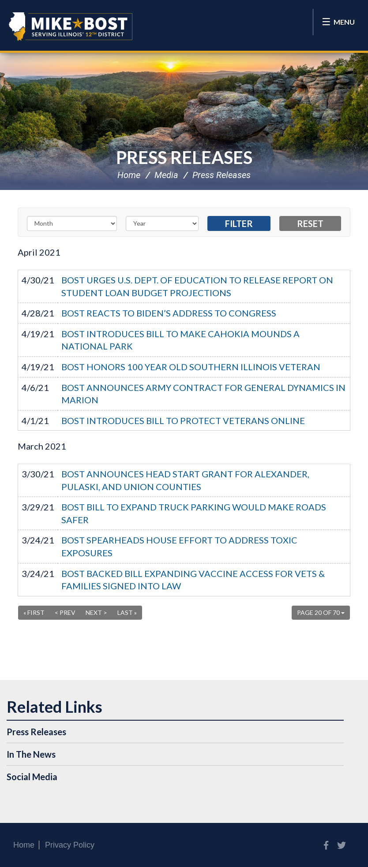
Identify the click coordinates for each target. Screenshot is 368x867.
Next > (96, 612)
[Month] (72, 223)
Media (166, 175)
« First (34, 612)
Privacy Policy (69, 845)
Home (128, 175)
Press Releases (184, 157)
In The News (31, 754)
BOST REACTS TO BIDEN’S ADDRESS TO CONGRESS (168, 313)
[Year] (162, 223)
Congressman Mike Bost (70, 26)
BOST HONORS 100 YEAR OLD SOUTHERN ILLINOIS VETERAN (190, 366)
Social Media (32, 776)
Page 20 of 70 (321, 612)
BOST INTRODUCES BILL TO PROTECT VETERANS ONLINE (183, 420)
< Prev (65, 612)
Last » (127, 612)
